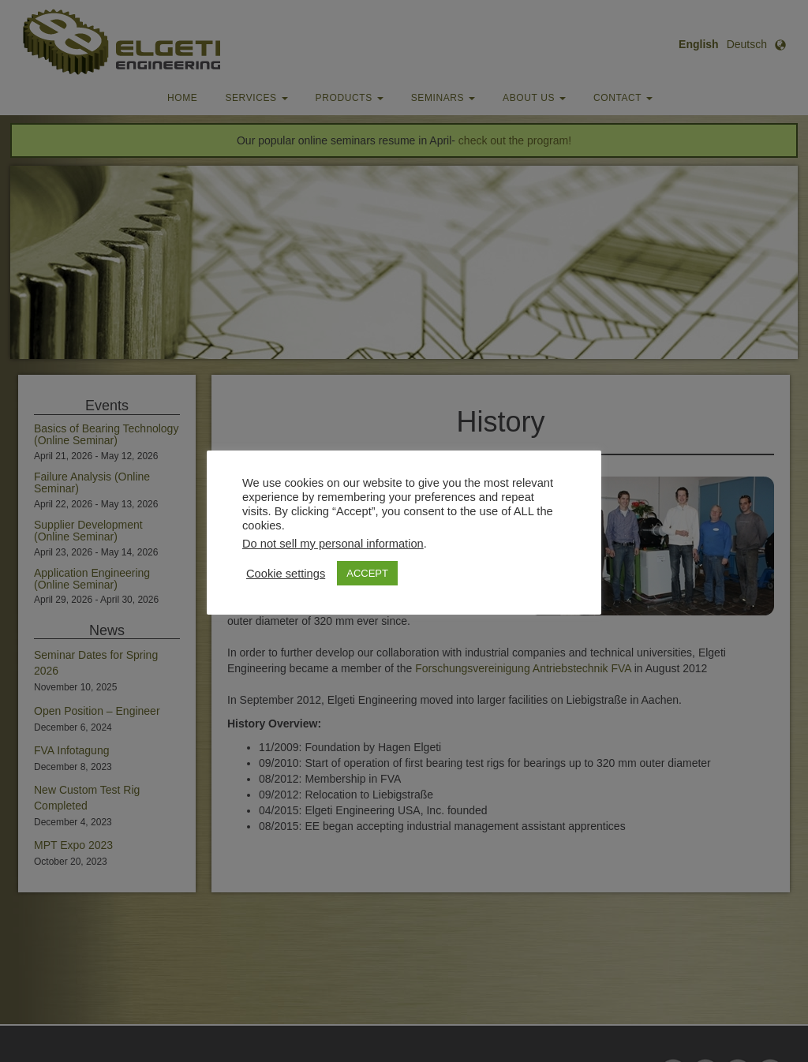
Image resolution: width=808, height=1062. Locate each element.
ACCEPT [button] (367, 573)
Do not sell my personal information (333, 543)
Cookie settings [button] (285, 573)
